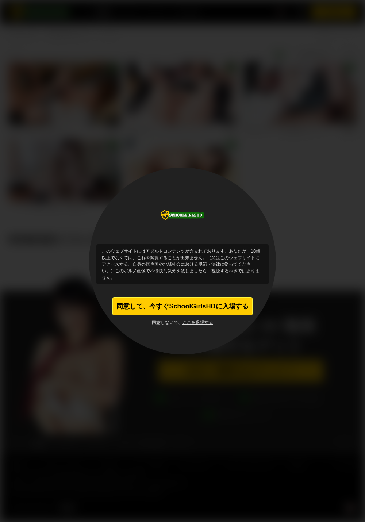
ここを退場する (197, 322)
